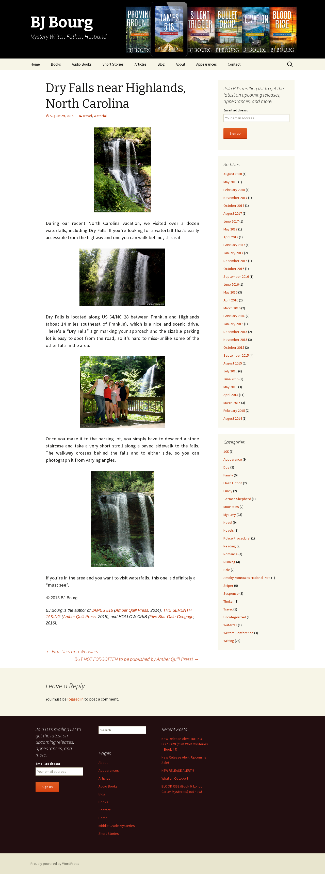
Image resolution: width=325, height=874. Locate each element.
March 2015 (231, 402)
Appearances (206, 64)
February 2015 (234, 410)
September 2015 (236, 355)
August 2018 (232, 174)
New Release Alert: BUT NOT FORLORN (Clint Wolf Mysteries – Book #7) (184, 744)
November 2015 (235, 339)
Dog (226, 467)
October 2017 (233, 205)
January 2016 (233, 324)
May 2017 (230, 229)
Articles (141, 64)
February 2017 (234, 245)
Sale (226, 569)
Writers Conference (238, 633)
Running (229, 562)
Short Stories (113, 64)
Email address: (235, 110)
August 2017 (232, 213)
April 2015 (230, 394)
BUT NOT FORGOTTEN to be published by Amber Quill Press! (136, 659)
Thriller (228, 601)
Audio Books (82, 64)
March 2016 (231, 308)
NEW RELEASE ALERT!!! (177, 770)
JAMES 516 (102, 610)
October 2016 (233, 268)
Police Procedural (236, 538)
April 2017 (230, 237)
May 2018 (230, 182)
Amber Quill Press (132, 610)
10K (226, 451)
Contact (234, 64)
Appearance (232, 459)
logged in (75, 699)
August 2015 (232, 363)
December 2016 (235, 260)
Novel (227, 522)
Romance (230, 554)
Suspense (231, 593)
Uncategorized (234, 617)
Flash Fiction (232, 483)
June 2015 (231, 379)
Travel (87, 115)
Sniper (228, 585)
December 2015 (235, 331)
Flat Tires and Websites (72, 651)
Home (35, 64)
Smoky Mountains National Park (246, 577)
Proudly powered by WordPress (54, 863)
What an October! (174, 778)
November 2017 (235, 197)
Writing (228, 640)
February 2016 (234, 316)
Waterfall (100, 115)
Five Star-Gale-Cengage (171, 617)
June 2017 (231, 221)
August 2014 (232, 418)
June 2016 (231, 284)
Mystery (229, 514)
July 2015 (230, 371)
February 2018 (234, 189)
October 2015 (233, 347)
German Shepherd (237, 499)
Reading (229, 546)
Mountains (231, 506)
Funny (227, 491)
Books (56, 64)
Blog (161, 64)
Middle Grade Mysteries (117, 825)
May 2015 (230, 387)
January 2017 (233, 253)
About (180, 64)
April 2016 (230, 300)
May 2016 (230, 292)
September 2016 (236, 276)
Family (228, 475)
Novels (228, 530)
